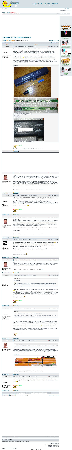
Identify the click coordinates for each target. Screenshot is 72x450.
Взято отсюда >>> (16, 354)
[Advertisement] (30, 25)
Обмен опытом (11, 437)
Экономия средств (17, 437)
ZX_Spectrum (26, 148)
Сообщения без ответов (6, 12)
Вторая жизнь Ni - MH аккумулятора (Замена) (16, 37)
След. (58, 40)
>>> (28, 189)
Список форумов (5, 437)
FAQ (65, 8)
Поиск (68, 8)
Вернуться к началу (5, 214)
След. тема (57, 42)
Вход (3, 8)
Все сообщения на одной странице (8, 42)
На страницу (51, 40)
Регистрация (7, 8)
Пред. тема (53, 42)
